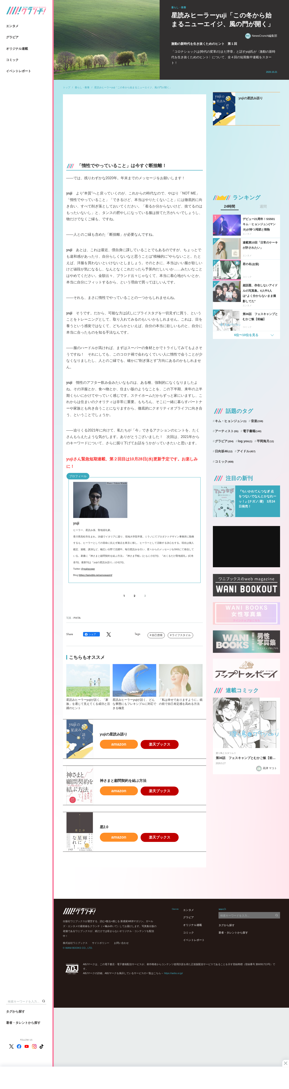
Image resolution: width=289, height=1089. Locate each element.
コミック (12, 60)
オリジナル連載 (17, 48)
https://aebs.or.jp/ (173, 973)
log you (245, 441)
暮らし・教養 (82, 87)
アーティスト (226, 431)
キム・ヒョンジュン (230, 421)
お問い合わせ (121, 943)
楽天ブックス (159, 744)
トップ (66, 87)
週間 (263, 206)
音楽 (257, 421)
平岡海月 (265, 441)
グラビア (12, 37)
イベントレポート (18, 71)
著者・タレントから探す (23, 1022)
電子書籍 (252, 431)
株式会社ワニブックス (75, 943)
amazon (118, 744)
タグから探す (15, 1011)
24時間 (229, 206)
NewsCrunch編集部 (261, 36)
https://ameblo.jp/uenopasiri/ (95, 575)
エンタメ (12, 26)
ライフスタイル (181, 635)
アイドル (246, 451)
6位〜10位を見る (246, 335)
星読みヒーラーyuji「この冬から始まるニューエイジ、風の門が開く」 (133, 87)
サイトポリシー (100, 943)
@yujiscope (88, 568)
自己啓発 (157, 635)
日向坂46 (223, 451)
